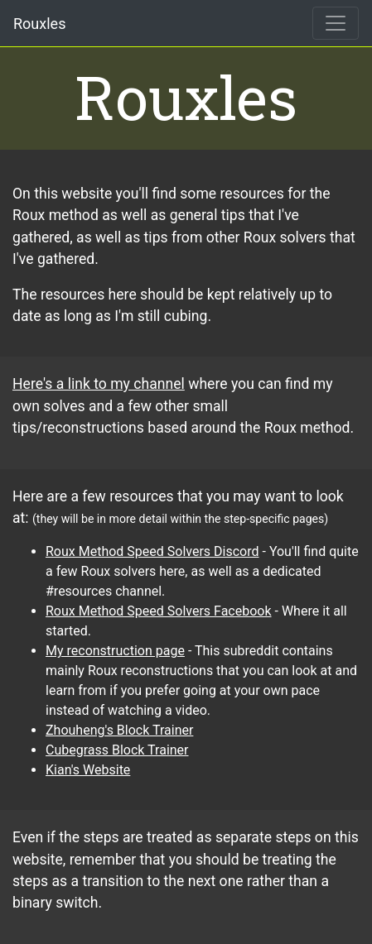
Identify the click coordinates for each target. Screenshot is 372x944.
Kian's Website (88, 770)
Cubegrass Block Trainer (117, 750)
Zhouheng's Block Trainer (119, 730)
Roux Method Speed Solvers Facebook (159, 611)
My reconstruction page (115, 651)
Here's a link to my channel (98, 384)
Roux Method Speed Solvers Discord (152, 551)
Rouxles (39, 23)
